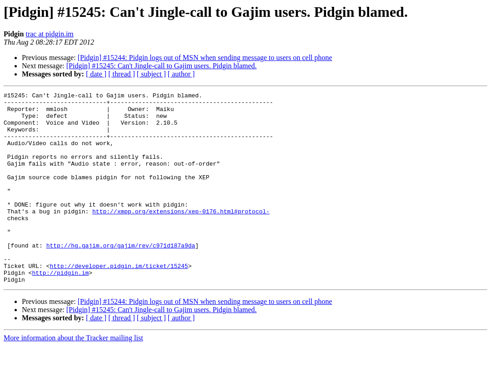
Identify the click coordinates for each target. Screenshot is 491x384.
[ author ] (181, 74)
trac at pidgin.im (49, 34)
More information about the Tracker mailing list (73, 376)
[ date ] (96, 74)
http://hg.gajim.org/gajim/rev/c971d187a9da (120, 277)
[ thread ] (121, 74)
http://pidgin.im (60, 309)
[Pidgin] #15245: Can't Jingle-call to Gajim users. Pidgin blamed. (161, 66)
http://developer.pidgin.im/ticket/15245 (119, 301)
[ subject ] (151, 74)
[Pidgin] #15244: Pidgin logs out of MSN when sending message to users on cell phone (205, 57)
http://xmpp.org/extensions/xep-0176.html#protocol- (181, 236)
